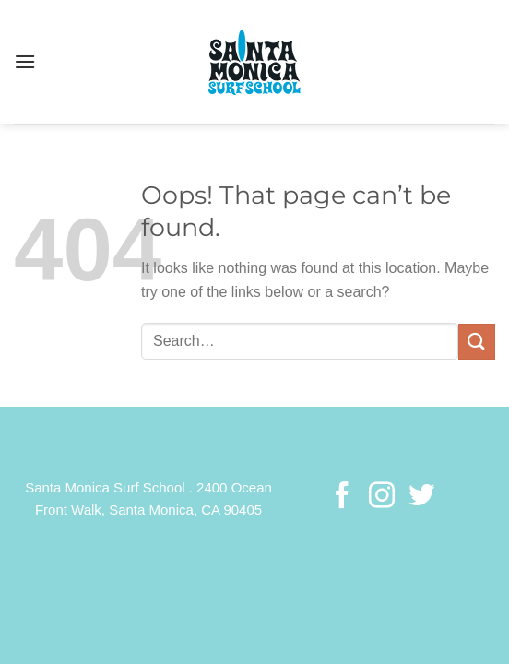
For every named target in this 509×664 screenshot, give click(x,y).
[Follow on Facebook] (342, 497)
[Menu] (25, 61)
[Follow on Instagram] (382, 497)
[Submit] (476, 342)
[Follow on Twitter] (420, 497)
